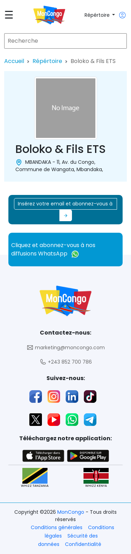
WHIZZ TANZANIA (35, 478)
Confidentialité (83, 544)
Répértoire (98, 15)
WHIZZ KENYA (96, 478)
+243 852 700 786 (65, 362)
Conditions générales (56, 527)
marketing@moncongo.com (66, 347)
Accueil (14, 61)
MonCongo (71, 512)
